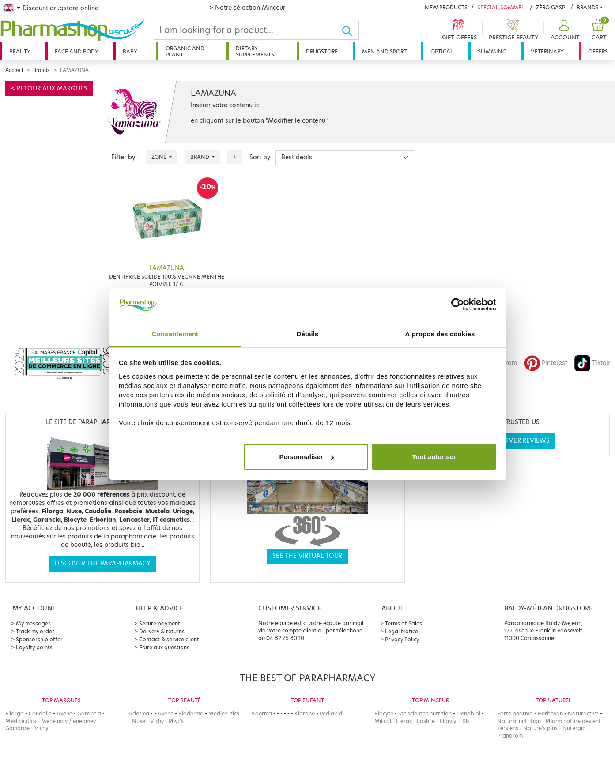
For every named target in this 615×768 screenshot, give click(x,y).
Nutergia (574, 728)
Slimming (492, 51)
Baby (130, 51)
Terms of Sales (403, 623)
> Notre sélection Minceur (247, 7)
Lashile (426, 721)
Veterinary (547, 51)
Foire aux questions (164, 647)
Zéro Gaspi (551, 7)
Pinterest (545, 363)
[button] (564, 30)
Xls (466, 721)
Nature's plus (540, 728)
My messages (33, 623)
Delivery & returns (162, 631)
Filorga (14, 713)
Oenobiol (468, 713)
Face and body (76, 51)
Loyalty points (34, 647)
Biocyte (383, 713)
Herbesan (550, 713)
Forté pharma (515, 713)
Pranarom (510, 735)
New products (446, 7)
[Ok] (349, 30)
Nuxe (138, 721)
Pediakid (331, 713)
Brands (588, 7)
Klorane (304, 713)
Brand (200, 157)
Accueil (14, 70)
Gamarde (17, 728)
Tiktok (592, 363)
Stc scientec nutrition (425, 713)
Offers (598, 51)
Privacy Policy (402, 639)
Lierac (404, 721)
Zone (159, 157)
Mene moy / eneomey (68, 721)
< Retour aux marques (49, 88)
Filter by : (125, 157)
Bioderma (191, 713)
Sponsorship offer (39, 639)
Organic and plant (185, 51)
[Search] (248, 30)
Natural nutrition (519, 721)
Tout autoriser (434, 456)
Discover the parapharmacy (103, 563)
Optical (441, 51)
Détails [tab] (308, 334)
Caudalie (40, 713)
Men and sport (384, 51)
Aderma (138, 713)
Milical (382, 721)
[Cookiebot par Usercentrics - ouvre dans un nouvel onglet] (457, 305)
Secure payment (159, 623)
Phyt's (176, 721)
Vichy (41, 728)
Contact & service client (169, 639)
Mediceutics (20, 721)
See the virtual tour (307, 556)
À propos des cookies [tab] (440, 334)
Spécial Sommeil (501, 7)
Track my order (35, 631)
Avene (64, 713)
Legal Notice (401, 631)
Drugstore (322, 51)
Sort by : (261, 157)
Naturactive (583, 713)
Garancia (89, 713)
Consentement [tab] (175, 334)
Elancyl (448, 721)
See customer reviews (512, 441)
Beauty (19, 51)
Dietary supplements (255, 51)
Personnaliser (306, 456)
